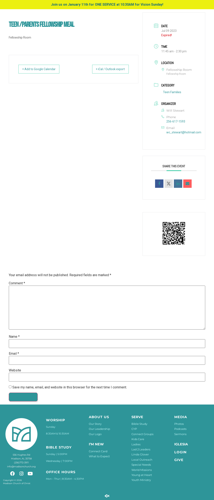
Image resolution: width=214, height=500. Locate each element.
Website (15, 370)
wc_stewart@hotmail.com (183, 132)
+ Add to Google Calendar (42, 69)
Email (14, 353)
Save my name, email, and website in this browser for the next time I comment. (69, 387)
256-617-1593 (175, 121)
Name (14, 336)
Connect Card (98, 451)
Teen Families (172, 92)
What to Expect (99, 456)
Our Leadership (99, 428)
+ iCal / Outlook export (107, 69)
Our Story (95, 423)
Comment (17, 283)
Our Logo (95, 434)
